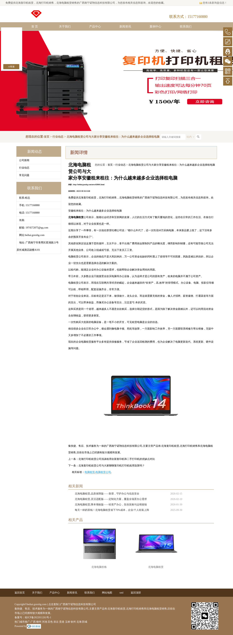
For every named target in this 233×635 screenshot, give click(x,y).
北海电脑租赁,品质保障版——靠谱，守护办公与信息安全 (107, 493)
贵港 (61, 621)
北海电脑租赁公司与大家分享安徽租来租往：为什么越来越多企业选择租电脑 (113, 136)
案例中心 (155, 26)
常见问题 (24, 175)
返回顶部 (136, 592)
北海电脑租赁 (155, 567)
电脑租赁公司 (103, 472)
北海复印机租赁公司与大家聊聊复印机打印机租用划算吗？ (111, 465)
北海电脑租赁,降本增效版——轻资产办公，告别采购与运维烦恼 (111, 504)
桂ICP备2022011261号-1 (38, 617)
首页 (46, 136)
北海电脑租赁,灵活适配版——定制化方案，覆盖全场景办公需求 (111, 499)
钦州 (73, 621)
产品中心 (95, 26)
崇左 (56, 621)
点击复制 (53, 604)
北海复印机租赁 (24, 2)
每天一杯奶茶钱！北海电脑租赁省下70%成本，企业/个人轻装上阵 (112, 510)
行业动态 (57, 136)
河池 (44, 621)
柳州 (38, 621)
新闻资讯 (125, 26)
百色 (50, 621)
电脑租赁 (90, 472)
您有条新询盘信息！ (213, 2)
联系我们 (185, 26)
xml (121, 592)
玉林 (67, 621)
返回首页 (20, 592)
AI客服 (11, 66)
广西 (33, 621)
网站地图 (107, 592)
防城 (84, 621)
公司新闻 (24, 160)
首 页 (34, 26)
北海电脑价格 (99, 567)
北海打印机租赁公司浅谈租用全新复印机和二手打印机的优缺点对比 (116, 459)
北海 (79, 621)
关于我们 (65, 26)
